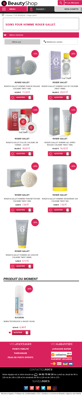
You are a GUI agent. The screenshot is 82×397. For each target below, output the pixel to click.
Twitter (43, 388)
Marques (72, 3)
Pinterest (38, 388)
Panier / (40, 9)
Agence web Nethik (73, 394)
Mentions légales (7, 394)
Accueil (3, 14)
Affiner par (16, 42)
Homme (9, 15)
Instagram (55, 388)
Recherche (61, 2)
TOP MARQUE (20, 15)
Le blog (49, 388)
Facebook (26, 388)
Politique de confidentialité (25, 394)
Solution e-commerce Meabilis (53, 394)
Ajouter (20, 97)
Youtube (32, 388)
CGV (39, 394)
